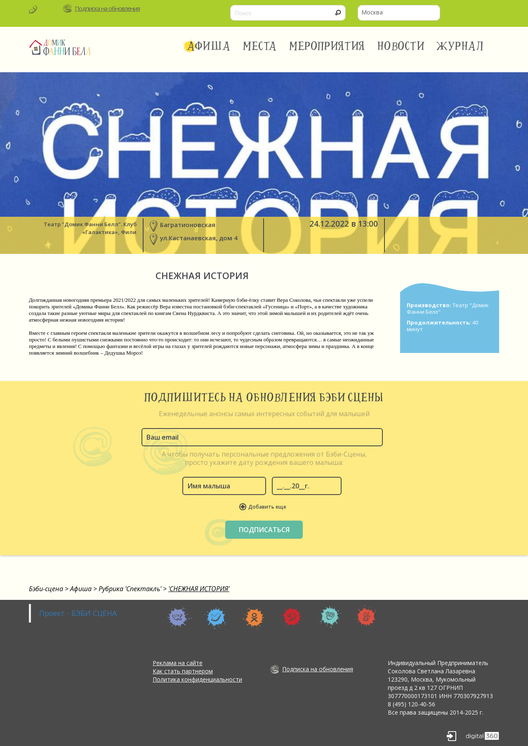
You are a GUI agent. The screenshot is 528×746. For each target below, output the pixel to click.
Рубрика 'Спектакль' (130, 588)
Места (260, 46)
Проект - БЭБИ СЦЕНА (78, 613)
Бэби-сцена (46, 588)
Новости (400, 46)
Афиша (208, 46)
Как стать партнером (183, 671)
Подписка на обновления (107, 8)
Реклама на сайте (178, 663)
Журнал (460, 46)
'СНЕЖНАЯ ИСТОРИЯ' (198, 588)
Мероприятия (327, 46)
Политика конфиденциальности (197, 679)
